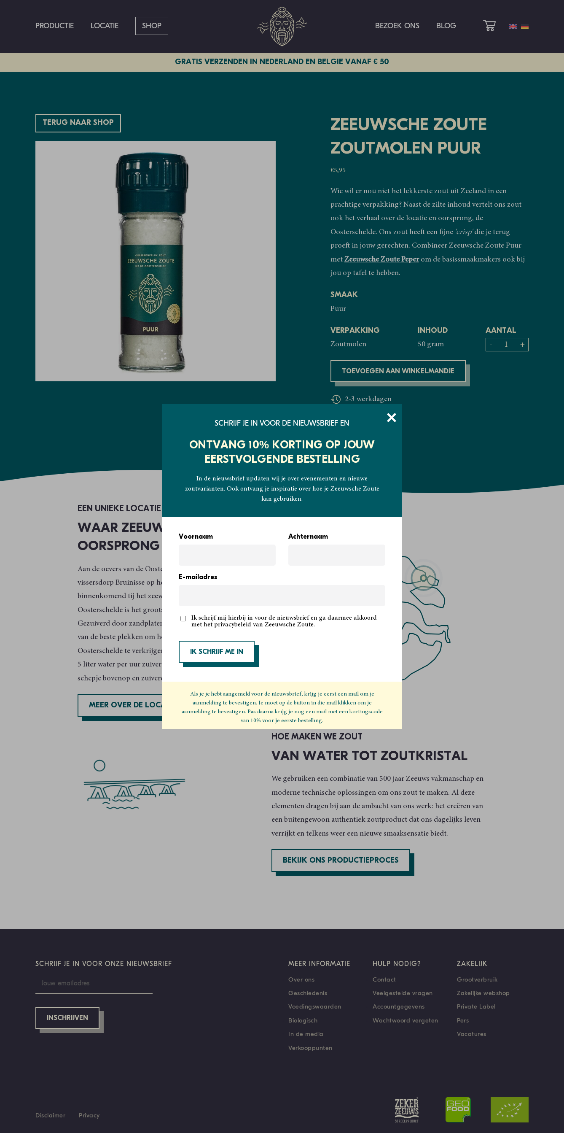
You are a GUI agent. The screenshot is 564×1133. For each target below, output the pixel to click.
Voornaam (196, 537)
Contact (384, 979)
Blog (446, 26)
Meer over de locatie (133, 705)
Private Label (476, 1006)
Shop (151, 26)
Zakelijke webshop (483, 993)
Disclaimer (50, 1115)
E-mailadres (198, 577)
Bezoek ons (397, 26)
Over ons (301, 979)
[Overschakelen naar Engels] (513, 26)
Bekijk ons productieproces (341, 861)
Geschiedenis (307, 993)
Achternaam (308, 537)
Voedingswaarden (314, 1006)
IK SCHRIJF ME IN (216, 652)
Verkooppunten (310, 1047)
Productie (54, 26)
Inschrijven (67, 1018)
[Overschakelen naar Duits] (525, 26)
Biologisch (302, 1020)
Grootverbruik (477, 979)
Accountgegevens (399, 1006)
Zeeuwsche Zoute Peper (381, 260)
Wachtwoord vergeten (405, 1020)
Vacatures (471, 1033)
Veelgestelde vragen (403, 993)
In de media (306, 1033)
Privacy (89, 1115)
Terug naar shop (78, 123)
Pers (463, 1020)
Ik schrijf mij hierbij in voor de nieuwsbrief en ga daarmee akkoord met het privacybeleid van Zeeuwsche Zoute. (284, 621)
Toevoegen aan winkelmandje (398, 371)
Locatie (104, 26)
